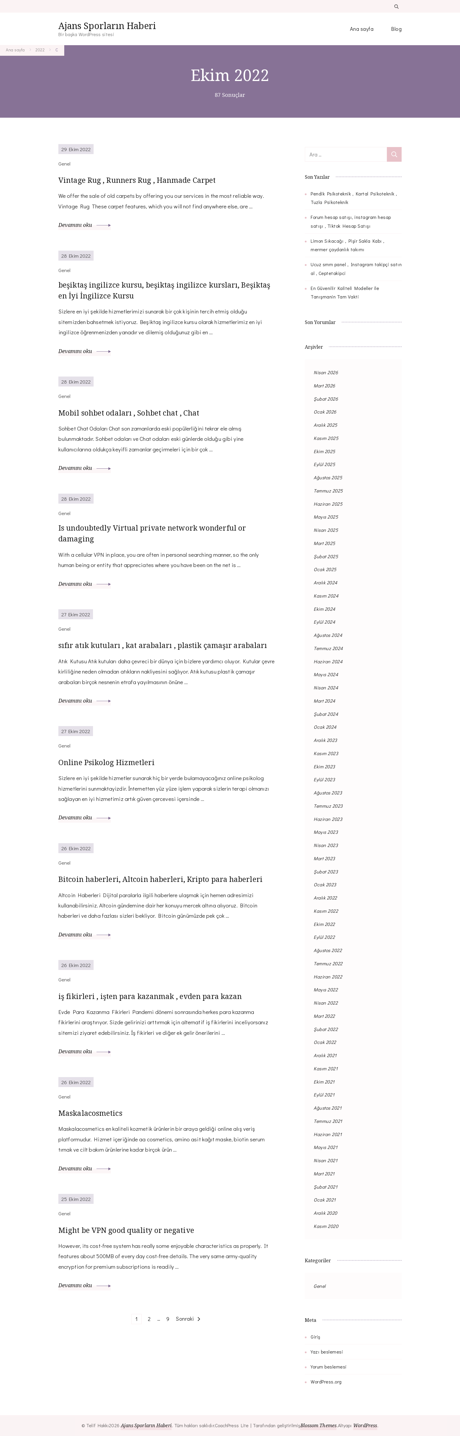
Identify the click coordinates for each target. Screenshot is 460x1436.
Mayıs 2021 (325, 1147)
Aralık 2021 (325, 1055)
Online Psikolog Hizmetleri (116, 783)
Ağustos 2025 (328, 477)
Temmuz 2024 (328, 648)
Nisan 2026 (326, 372)
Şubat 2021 (325, 1187)
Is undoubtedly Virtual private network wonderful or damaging (166, 539)
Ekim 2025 (324, 451)
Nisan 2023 (326, 845)
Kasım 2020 (326, 1226)
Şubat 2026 (326, 399)
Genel (320, 1286)
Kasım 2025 (326, 438)
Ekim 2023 (324, 766)
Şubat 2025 (326, 556)
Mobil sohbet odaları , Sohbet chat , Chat (144, 416)
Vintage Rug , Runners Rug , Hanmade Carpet (153, 179)
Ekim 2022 (324, 924)
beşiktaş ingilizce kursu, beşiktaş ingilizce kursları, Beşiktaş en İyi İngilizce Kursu (148, 292)
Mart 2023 (324, 858)
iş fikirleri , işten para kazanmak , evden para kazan (154, 1036)
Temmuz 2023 (328, 806)
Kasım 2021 (326, 1068)
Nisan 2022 (326, 1003)
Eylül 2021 (324, 1094)
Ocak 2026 (325, 412)
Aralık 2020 (325, 1213)
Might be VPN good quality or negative (141, 1277)
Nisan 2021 (325, 1160)
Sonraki (185, 1366)
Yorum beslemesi (329, 1367)
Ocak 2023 (325, 884)
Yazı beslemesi (327, 1352)
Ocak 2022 (325, 1042)
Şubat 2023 (326, 871)
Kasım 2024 (326, 596)
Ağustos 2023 (328, 792)
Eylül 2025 (324, 464)
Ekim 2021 (324, 1082)
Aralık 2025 (325, 425)
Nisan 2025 (326, 530)
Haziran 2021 (328, 1134)
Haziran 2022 (328, 976)
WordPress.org (326, 1381)
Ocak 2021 (325, 1200)
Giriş (315, 1337)
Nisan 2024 (326, 687)
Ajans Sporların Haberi (107, 25)
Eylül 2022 (324, 937)
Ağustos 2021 (327, 1108)
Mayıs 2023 (326, 832)
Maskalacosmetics (96, 1160)
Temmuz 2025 (328, 490)
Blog (396, 28)
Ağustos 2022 (328, 950)
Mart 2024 (324, 701)
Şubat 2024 (326, 714)
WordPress (368, 1425)
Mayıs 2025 (326, 517)
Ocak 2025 (325, 569)
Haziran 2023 (328, 819)
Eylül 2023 (324, 779)
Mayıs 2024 (326, 674)
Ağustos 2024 (328, 635)
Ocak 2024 (325, 727)
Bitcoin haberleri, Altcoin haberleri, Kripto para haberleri (161, 906)
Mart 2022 (324, 1016)
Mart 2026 (324, 385)
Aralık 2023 (325, 740)
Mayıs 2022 (326, 989)
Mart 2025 (324, 543)
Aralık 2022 (325, 898)
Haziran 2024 (328, 661)
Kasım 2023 (326, 753)
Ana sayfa (362, 28)
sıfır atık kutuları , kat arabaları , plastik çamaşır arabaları (161, 659)
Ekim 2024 (324, 609)
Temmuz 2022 (328, 963)
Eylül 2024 (324, 622)
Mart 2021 (324, 1173)
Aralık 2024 (325, 582)
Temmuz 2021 (328, 1121)
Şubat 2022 (326, 1029)
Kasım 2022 (326, 911)
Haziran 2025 (328, 504)
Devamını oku (84, 224)
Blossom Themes (318, 1425)
